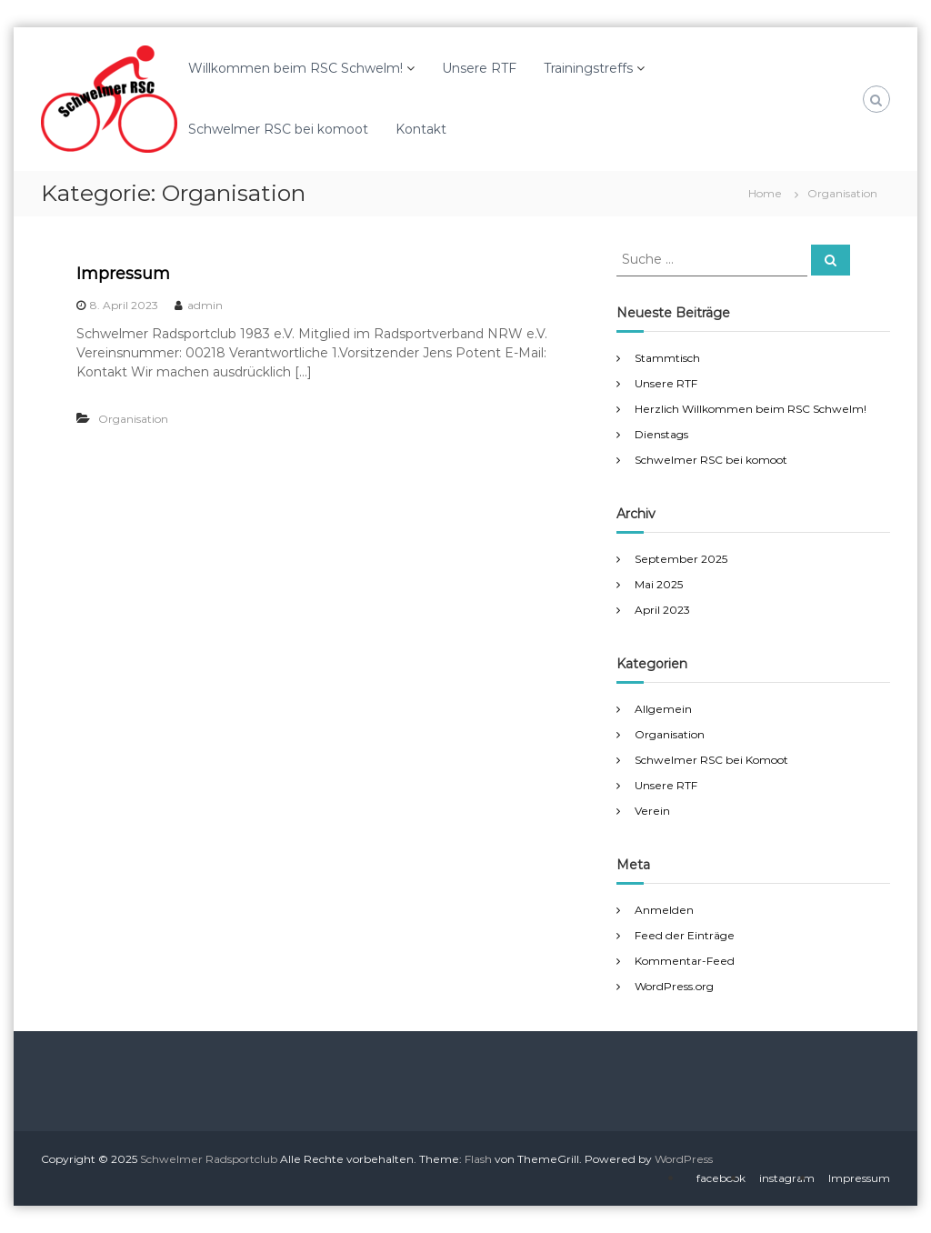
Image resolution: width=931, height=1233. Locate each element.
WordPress (684, 1159)
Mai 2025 (659, 584)
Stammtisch (667, 358)
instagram (787, 1178)
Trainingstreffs (588, 68)
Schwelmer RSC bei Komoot (711, 760)
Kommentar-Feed (685, 960)
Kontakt (420, 129)
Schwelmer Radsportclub (208, 1159)
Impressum (123, 274)
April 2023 (662, 609)
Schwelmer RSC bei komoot (278, 129)
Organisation (133, 419)
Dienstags (661, 434)
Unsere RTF (479, 68)
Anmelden (664, 910)
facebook (721, 1178)
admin (205, 305)
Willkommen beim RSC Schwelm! (295, 68)
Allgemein (663, 709)
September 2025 (681, 559)
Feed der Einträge (685, 935)
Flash (478, 1159)
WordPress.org (674, 986)
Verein (652, 810)
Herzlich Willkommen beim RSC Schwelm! (750, 409)
